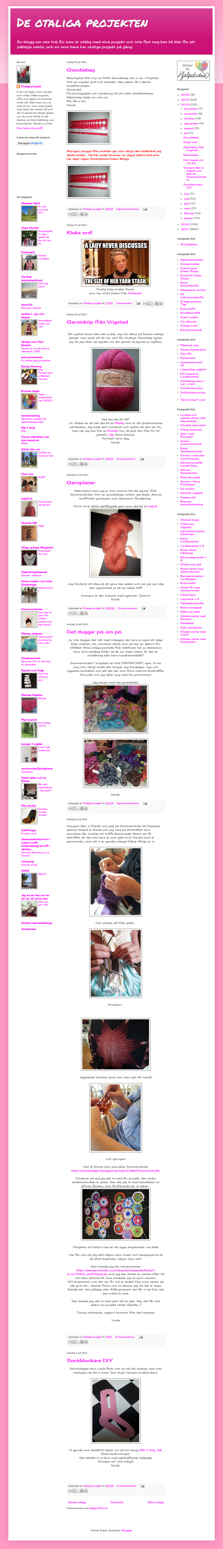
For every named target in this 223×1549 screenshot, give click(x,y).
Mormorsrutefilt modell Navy (191, 464)
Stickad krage (189, 519)
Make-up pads (190, 611)
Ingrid (152, 506)
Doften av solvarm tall (45, 454)
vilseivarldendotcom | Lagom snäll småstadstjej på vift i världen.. (35, 844)
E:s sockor (187, 488)
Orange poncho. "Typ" (191, 303)
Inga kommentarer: (128, 209)
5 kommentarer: (125, 1336)
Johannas (27, 861)
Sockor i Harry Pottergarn (190, 483)
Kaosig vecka (29, 864)
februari (189, 213)
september (191, 123)
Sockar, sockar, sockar (43, 812)
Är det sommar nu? (43, 209)
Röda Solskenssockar (191, 450)
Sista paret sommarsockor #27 (45, 639)
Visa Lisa (27, 473)
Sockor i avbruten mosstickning (192, 457)
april (187, 203)
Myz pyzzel (29, 719)
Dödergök (28, 252)
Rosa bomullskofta (189, 284)
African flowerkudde (188, 471)
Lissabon (27, 771)
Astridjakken (188, 244)
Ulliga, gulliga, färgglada (37, 547)
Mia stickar (28, 805)
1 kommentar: (124, 303)
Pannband (187, 623)
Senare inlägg (77, 1502)
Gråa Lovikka (189, 317)
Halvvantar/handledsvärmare (192, 533)
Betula (42, 698)
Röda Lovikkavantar (189, 540)
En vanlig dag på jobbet (35, 360)
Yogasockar (188, 497)
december (191, 108)
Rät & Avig (28, 427)
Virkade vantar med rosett (193, 633)
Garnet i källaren (31, 575)
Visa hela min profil (30, 128)
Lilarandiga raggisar (193, 369)
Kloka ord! (79, 232)
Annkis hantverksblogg (36, 923)
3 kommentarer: (126, 458)
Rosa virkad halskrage (188, 551)
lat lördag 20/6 (44, 724)
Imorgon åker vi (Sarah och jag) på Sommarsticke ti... (194, 173)
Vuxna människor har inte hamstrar (35, 438)
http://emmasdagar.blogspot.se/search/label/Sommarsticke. (115, 1170)
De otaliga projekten (82, 22)
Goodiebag (81, 70)
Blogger (127, 1530)
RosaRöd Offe (190, 312)
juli (186, 133)
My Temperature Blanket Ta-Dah (45, 374)
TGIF (41, 526)
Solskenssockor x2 (191, 364)
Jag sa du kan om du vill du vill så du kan (35, 897)
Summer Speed (31, 308)
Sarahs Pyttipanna (192, 349)
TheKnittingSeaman (34, 572)
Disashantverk (30, 658)
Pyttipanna (187, 357)
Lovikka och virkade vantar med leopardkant (192, 418)
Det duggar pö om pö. (94, 631)
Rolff (41, 477)
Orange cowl (188, 325)
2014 (185, 99)
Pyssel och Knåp (32, 670)
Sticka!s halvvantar (193, 425)
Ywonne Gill (29, 522)
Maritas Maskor (32, 695)
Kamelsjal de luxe (44, 552)
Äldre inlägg (156, 1502)
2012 (185, 224)
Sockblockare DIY (89, 1360)
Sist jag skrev (43, 285)
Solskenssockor (191, 388)
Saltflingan (28, 830)
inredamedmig (30, 415)
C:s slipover (188, 321)
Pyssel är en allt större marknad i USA (35, 350)
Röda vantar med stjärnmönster (191, 570)
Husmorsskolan (32, 609)
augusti (189, 128)
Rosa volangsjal (191, 607)
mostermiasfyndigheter (37, 768)
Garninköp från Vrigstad (97, 322)
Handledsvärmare (192, 603)
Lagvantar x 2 (189, 599)
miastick (26, 498)
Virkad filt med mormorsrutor (190, 589)
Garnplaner (81, 482)
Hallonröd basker (191, 259)
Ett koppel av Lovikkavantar (189, 375)
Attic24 (26, 304)
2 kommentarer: (128, 608)
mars (188, 208)
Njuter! (42, 873)
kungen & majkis (31, 744)
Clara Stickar (30, 227)
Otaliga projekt (31, 86)
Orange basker (189, 263)
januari (189, 218)
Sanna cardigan (43, 257)
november (191, 113)
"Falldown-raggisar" (187, 525)
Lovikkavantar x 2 (192, 545)
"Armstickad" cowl (192, 399)
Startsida (116, 1502)
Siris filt (185, 353)
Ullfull (25, 870)
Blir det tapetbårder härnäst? (45, 787)
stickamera (28, 929)
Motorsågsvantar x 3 (193, 559)
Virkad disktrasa (191, 429)
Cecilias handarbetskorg (31, 278)
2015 (185, 94)
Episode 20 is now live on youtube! (35, 663)
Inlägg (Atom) (98, 1508)
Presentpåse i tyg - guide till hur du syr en (45, 237)
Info (23, 430)
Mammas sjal (189, 345)
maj (187, 198)
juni (187, 193)
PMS (24, 443)
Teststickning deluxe (45, 503)
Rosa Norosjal (190, 477)
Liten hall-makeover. (44, 749)
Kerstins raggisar (191, 492)
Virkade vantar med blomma (193, 617)
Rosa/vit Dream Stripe (191, 277)
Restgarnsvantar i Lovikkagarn (192, 577)
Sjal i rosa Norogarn (187, 435)
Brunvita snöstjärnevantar (191, 503)
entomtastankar (32, 357)
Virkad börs (188, 594)
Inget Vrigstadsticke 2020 (45, 397)
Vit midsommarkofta (192, 296)
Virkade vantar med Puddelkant (193, 640)
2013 (185, 104)
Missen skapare (31, 633)
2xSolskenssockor (192, 394)
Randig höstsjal (191, 330)
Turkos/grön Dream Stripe (189, 270)
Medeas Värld (30, 203)
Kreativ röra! (28, 833)
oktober (189, 118)
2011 (185, 229)
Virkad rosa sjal (190, 564)
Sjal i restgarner (191, 627)
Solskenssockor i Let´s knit (192, 382)
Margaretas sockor (193, 290)
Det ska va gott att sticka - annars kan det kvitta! (45, 618)
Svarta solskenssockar (191, 442)
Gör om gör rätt (43, 903)
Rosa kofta (187, 308)
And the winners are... (43, 676)
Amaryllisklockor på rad (45, 323)
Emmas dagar (30, 391)
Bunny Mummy (31, 366)
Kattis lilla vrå (30, 449)
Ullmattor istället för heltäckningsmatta (33, 420)
